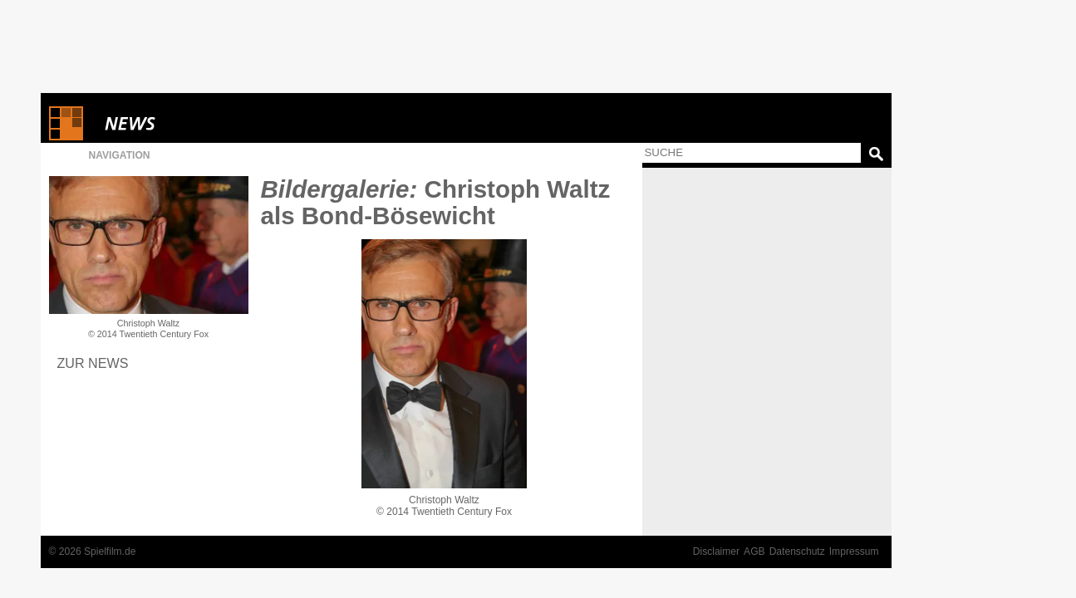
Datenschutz (797, 551)
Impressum (854, 551)
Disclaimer (716, 551)
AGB (754, 551)
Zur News (93, 362)
